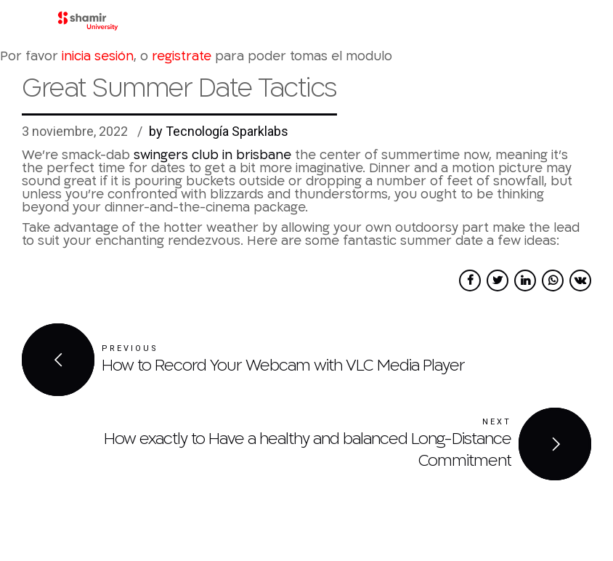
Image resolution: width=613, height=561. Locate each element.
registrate (181, 56)
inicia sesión (98, 56)
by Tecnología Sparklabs (218, 131)
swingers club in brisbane (212, 155)
